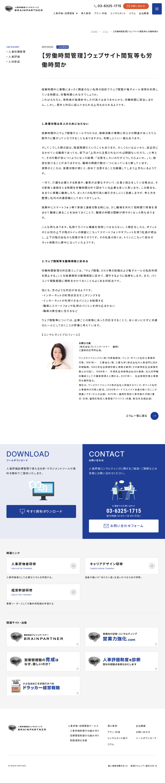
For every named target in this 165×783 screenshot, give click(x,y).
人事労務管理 (17, 51)
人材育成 (14, 61)
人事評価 (14, 56)
